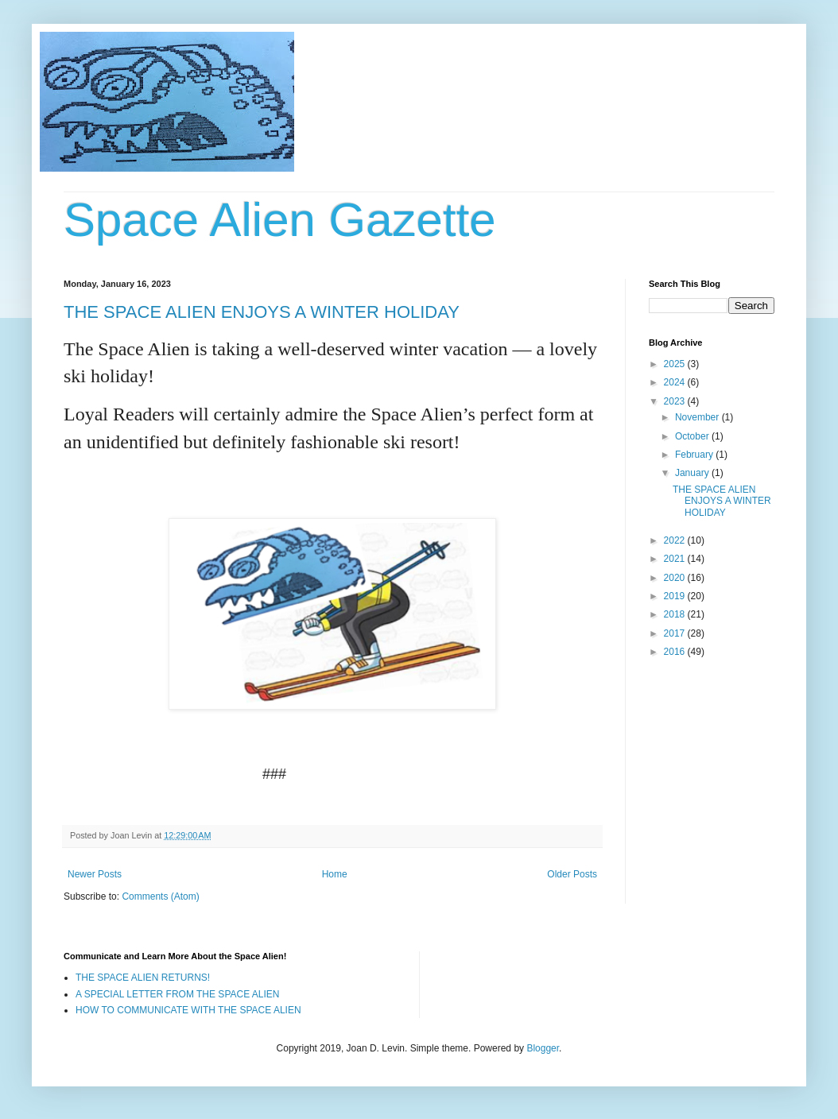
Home (334, 874)
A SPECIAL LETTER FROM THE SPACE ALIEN (178, 994)
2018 (676, 614)
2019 (676, 596)
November (698, 417)
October (693, 436)
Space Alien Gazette (280, 219)
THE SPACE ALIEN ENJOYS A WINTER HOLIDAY (262, 312)
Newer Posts (95, 874)
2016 (676, 651)
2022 (676, 540)
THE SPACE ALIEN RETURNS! (143, 977)
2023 (676, 401)
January (693, 472)
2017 (676, 633)
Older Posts (572, 874)
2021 (676, 558)
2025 (676, 364)
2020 (676, 577)
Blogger (542, 1048)
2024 (676, 382)
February (695, 454)
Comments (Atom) (160, 896)
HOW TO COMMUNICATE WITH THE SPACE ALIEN (188, 1010)
